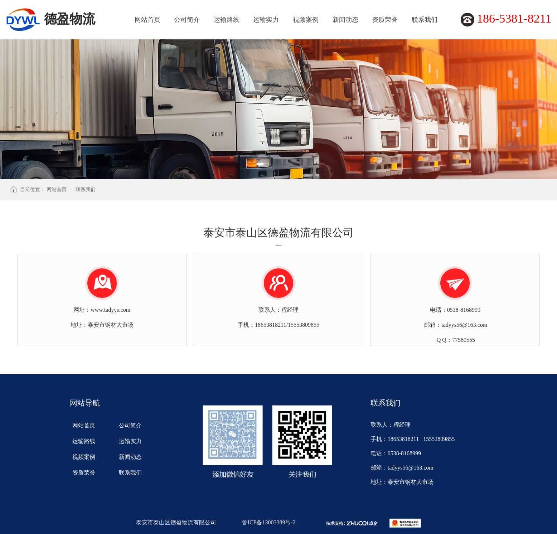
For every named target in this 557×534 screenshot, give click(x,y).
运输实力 (266, 19)
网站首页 (147, 19)
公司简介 (187, 19)
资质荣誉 (385, 19)
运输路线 (226, 19)
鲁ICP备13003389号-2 (269, 522)
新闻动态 (345, 19)
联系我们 (424, 19)
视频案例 (306, 19)
